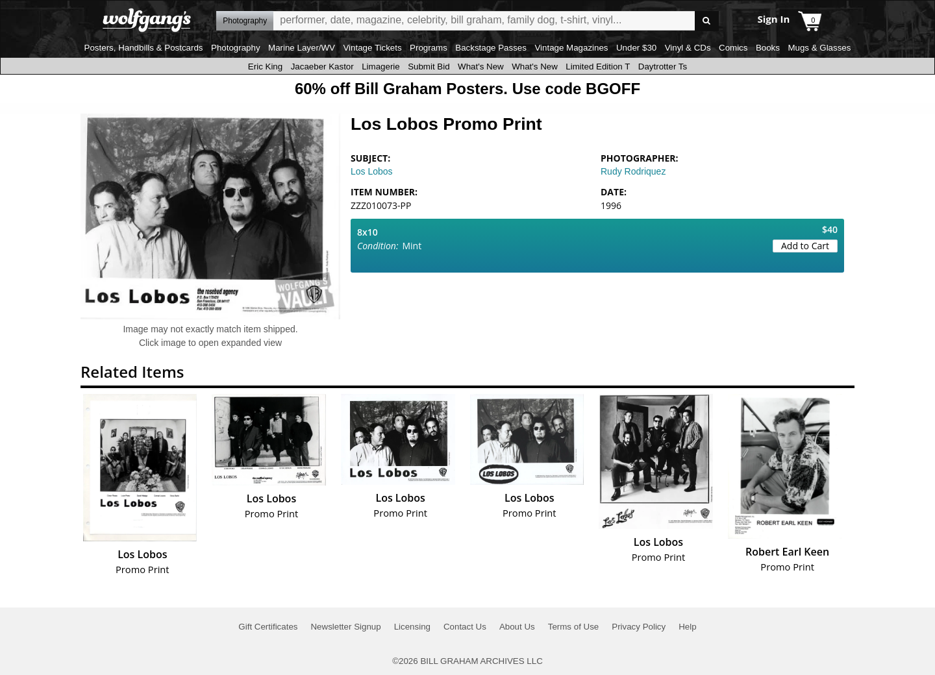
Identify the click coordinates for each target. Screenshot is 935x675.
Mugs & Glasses (819, 48)
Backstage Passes (491, 48)
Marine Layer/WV (301, 48)
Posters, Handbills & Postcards (143, 48)
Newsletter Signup (345, 627)
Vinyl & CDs (688, 48)
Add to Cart (805, 245)
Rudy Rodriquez (633, 171)
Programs (428, 48)
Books (768, 48)
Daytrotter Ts (662, 66)
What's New (481, 66)
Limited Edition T (598, 66)
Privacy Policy (639, 627)
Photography (235, 48)
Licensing (412, 627)
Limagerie (381, 66)
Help (687, 627)
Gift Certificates (267, 627)
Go (707, 21)
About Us (517, 627)
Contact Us (464, 627)
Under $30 (636, 48)
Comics (733, 48)
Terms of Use (573, 627)
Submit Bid (428, 66)
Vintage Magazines (571, 48)
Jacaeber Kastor (322, 66)
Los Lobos (372, 171)
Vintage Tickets (372, 48)
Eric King (265, 66)
